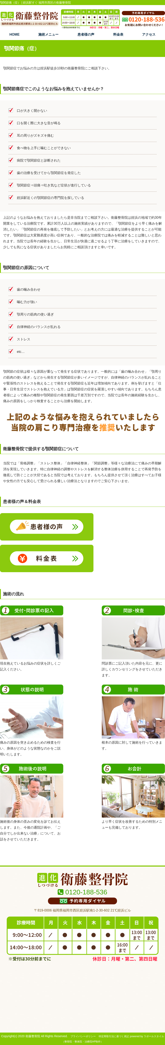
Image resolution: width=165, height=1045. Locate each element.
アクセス (149, 34)
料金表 (118, 34)
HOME (14, 34)
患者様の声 (85, 34)
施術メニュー (48, 34)
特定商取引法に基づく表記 (114, 1036)
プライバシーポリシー (83, 1036)
